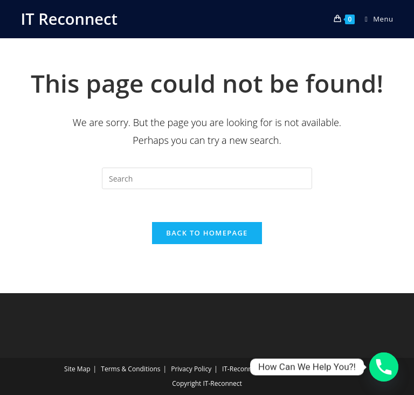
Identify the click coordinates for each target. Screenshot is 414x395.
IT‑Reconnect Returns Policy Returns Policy (286, 368)
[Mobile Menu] (375, 19)
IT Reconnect (69, 18)
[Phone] (383, 367)
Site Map (77, 368)
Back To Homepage (206, 233)
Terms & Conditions (130, 368)
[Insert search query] (207, 178)
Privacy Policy (191, 368)
